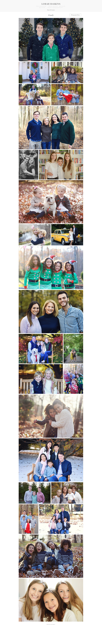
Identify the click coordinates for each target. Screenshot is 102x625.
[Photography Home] (75, 15)
